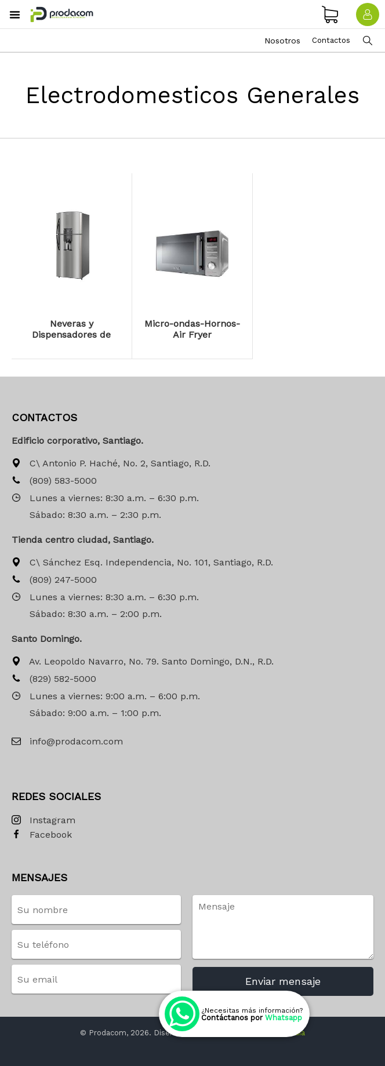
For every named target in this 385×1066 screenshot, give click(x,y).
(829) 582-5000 (54, 679)
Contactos (331, 40)
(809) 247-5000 (54, 580)
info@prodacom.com (67, 742)
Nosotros (282, 40)
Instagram (43, 821)
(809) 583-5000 (54, 481)
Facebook (42, 835)
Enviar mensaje (283, 981)
